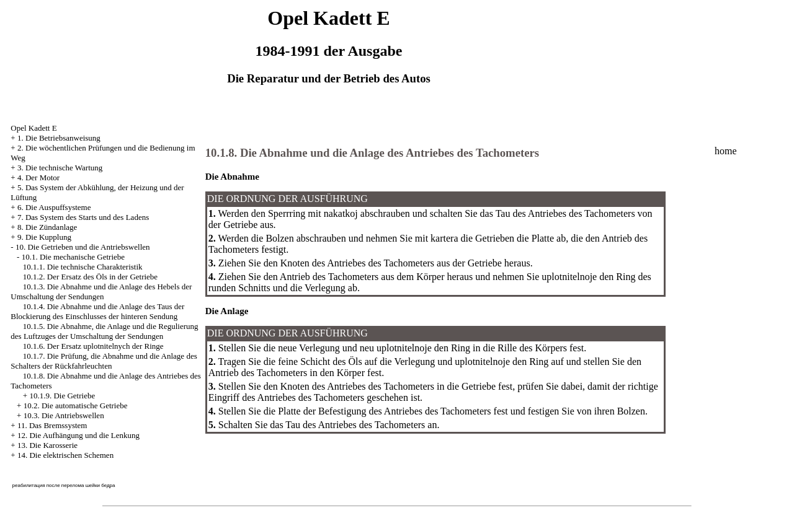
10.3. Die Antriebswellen (64, 415)
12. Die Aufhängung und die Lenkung (78, 435)
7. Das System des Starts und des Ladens (83, 217)
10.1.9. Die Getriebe (62, 395)
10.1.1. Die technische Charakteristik (83, 266)
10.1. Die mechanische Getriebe (73, 256)
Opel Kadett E (33, 128)
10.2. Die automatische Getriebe (76, 405)
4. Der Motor (38, 177)
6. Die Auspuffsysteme (54, 207)
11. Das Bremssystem (52, 425)
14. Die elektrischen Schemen (65, 455)
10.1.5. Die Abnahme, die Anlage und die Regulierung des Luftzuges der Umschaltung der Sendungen (104, 331)
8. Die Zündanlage (47, 227)
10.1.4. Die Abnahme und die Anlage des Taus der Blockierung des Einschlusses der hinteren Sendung (97, 311)
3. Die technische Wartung (59, 167)
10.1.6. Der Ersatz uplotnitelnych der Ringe (93, 346)
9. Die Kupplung (44, 237)
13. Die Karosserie (47, 445)
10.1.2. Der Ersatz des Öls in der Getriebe (90, 276)
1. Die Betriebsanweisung (58, 137)
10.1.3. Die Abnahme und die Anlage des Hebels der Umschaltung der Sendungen (101, 291)
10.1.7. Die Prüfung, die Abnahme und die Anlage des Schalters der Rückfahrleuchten (104, 360)
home (726, 151)
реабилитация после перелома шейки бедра (63, 485)
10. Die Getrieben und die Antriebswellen (83, 247)
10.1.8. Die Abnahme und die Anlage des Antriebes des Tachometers (372, 152)
